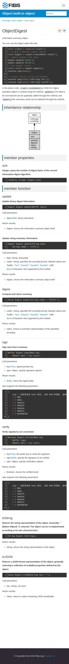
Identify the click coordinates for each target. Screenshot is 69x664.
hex (17, 265)
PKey (13, 366)
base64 (43, 265)
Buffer (14, 218)
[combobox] (56, 13)
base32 (24, 265)
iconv (10, 269)
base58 (34, 265)
